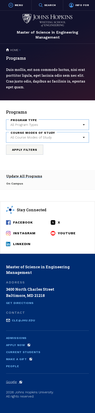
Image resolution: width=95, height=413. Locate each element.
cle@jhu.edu (23, 320)
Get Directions (20, 303)
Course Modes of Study (33, 132)
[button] (15, 5)
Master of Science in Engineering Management (47, 34)
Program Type (24, 120)
